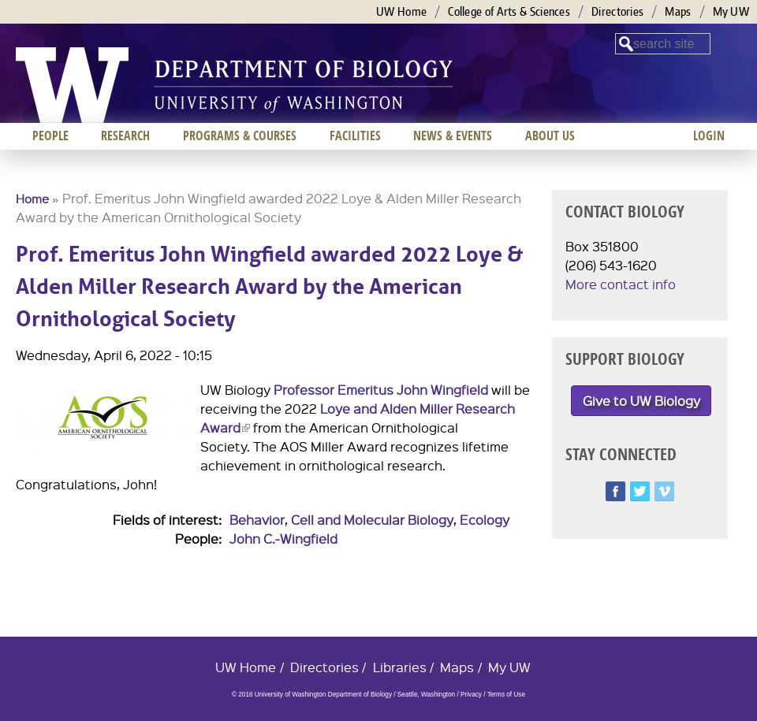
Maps (678, 11)
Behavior (257, 519)
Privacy (471, 694)
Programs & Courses (239, 135)
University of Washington (72, 85)
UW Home (401, 11)
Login (709, 135)
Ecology (484, 519)
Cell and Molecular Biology (372, 519)
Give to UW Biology (641, 400)
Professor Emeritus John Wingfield (381, 389)
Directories (617, 11)
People (50, 135)
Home (32, 198)
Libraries (400, 667)
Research (125, 135)
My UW (731, 11)
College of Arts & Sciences (509, 11)
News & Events (452, 135)
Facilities (355, 135)
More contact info (620, 284)
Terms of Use (506, 694)
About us (550, 135)
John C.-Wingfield (283, 538)
